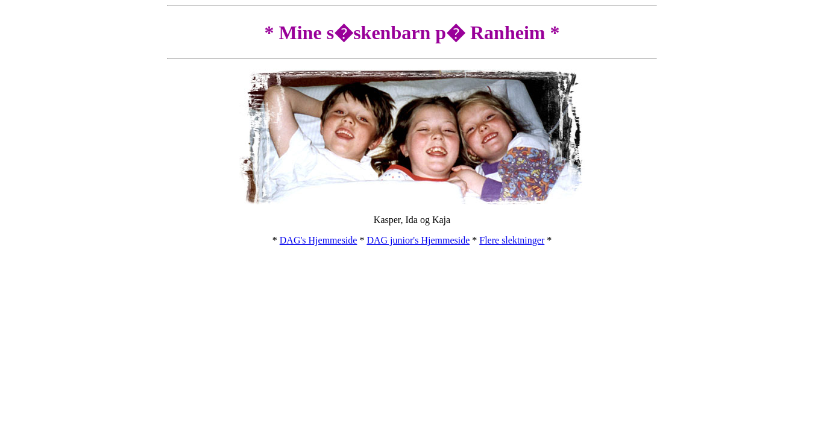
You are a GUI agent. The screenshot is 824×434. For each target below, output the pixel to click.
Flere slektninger (511, 240)
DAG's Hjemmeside (318, 240)
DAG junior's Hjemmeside (418, 240)
